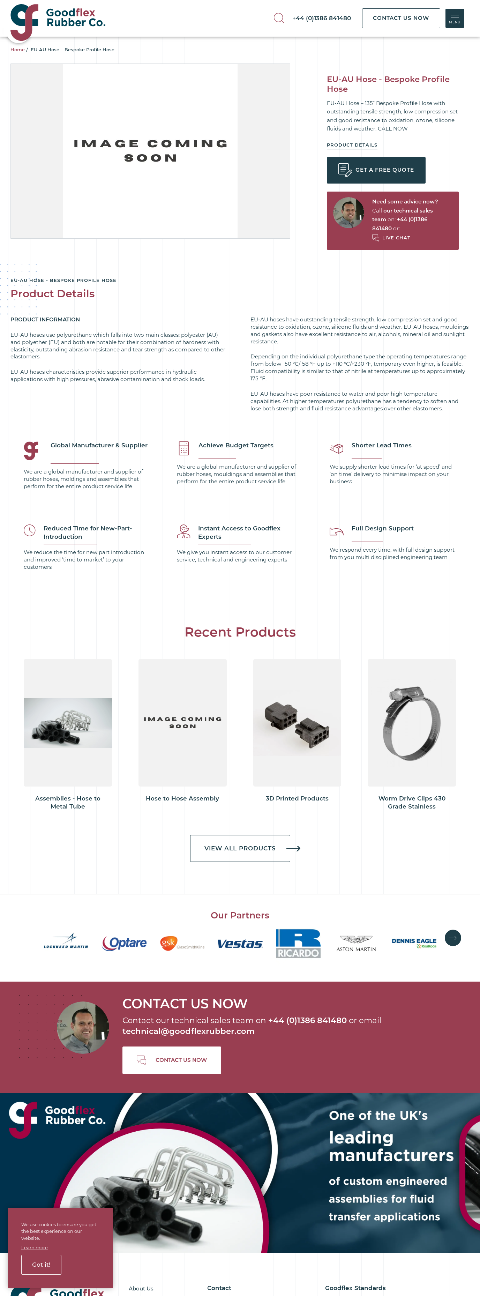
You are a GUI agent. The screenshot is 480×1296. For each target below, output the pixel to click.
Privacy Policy (199, 1249)
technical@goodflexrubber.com (188, 993)
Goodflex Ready (150, 1145)
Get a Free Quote (376, 170)
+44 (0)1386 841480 (321, 18)
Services (139, 1121)
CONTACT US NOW (401, 18)
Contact (139, 1180)
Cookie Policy (160, 1249)
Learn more (34, 1247)
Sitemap (291, 1249)
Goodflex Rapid (149, 1133)
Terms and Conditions (248, 1249)
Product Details (352, 145)
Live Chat (396, 237)
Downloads (144, 1156)
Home (17, 49)
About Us (141, 1098)
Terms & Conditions (351, 1164)
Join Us (138, 1168)
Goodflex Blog (148, 1110)
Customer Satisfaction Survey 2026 (371, 1187)
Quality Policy (343, 1175)
